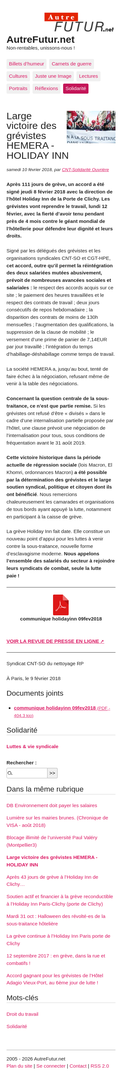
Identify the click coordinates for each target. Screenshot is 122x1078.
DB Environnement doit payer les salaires (52, 805)
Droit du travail (22, 1014)
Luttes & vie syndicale (33, 746)
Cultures (18, 76)
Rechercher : (22, 762)
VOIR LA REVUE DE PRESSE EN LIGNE (53, 641)
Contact (78, 1066)
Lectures (88, 76)
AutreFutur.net (41, 39)
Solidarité (76, 88)
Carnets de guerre (71, 63)
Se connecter (51, 1066)
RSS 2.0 (99, 1066)
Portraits (18, 88)
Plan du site (19, 1066)
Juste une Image (53, 76)
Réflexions (46, 88)
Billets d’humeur (26, 63)
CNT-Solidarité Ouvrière (85, 169)
